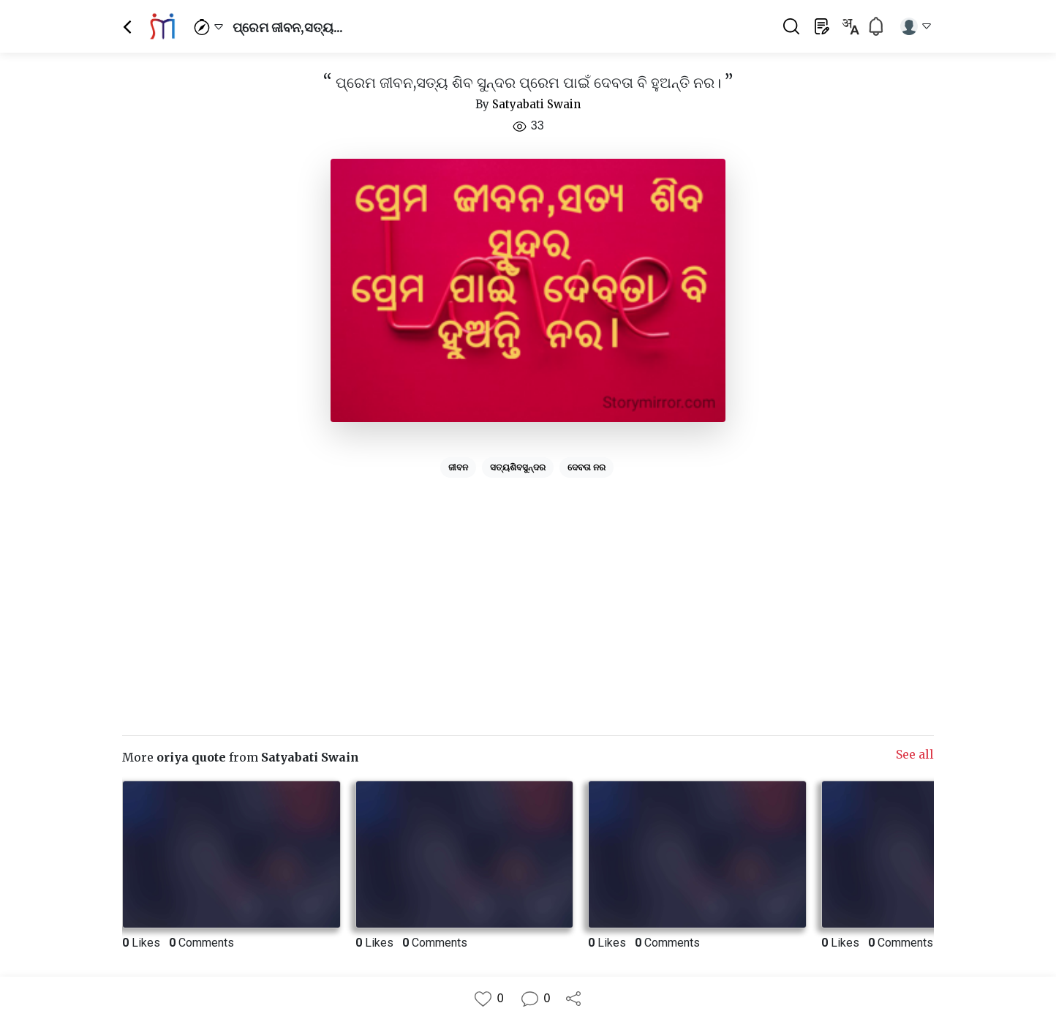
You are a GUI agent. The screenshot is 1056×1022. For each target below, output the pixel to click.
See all (915, 754)
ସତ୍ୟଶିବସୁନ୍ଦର (518, 467)
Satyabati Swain (536, 104)
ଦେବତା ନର (586, 467)
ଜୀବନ (458, 467)
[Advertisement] (528, 586)
